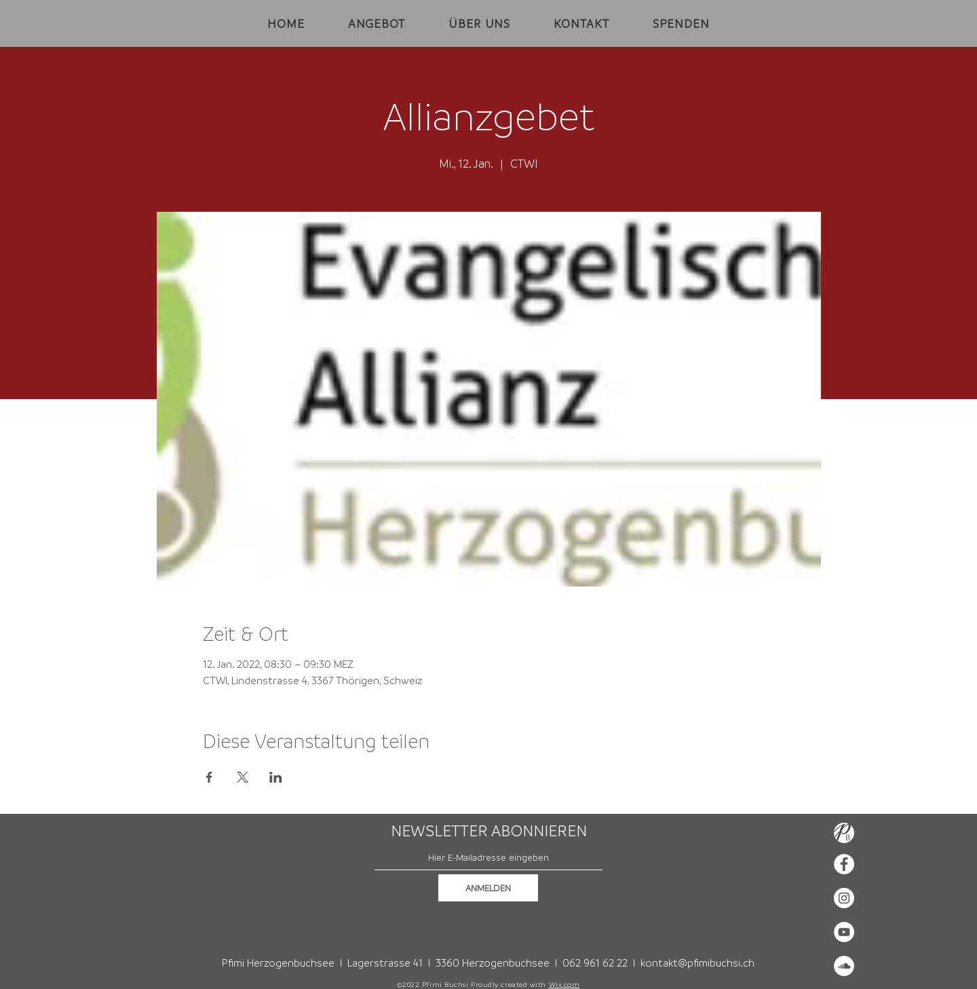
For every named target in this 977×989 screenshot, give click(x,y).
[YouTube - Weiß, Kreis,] (844, 932)
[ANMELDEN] (488, 887)
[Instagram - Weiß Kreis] (844, 898)
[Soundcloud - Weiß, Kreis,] (844, 966)
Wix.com (564, 984)
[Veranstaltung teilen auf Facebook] (209, 777)
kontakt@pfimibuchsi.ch (697, 962)
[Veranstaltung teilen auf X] (242, 777)
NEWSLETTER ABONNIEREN (489, 831)
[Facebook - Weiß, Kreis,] (844, 864)
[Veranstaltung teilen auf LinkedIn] (275, 777)
